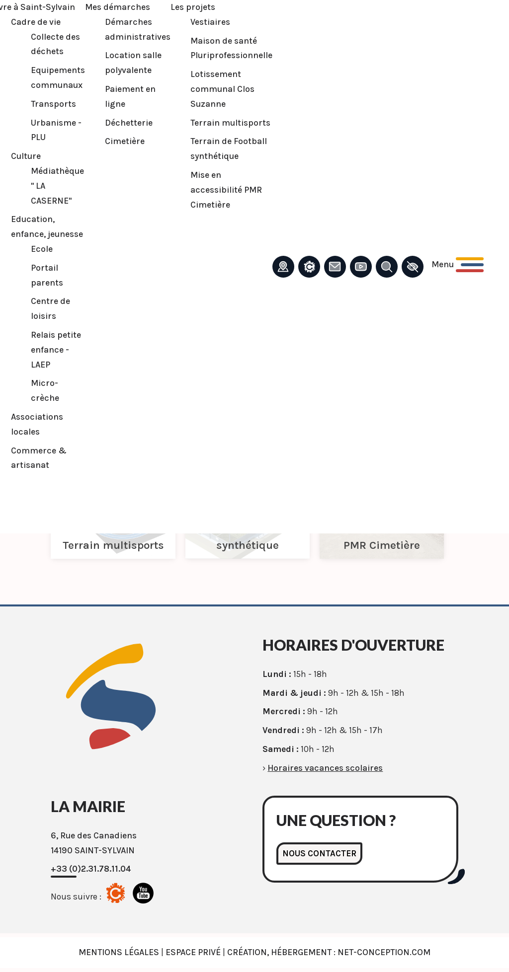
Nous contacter (319, 853)
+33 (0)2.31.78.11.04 (91, 869)
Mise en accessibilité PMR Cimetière (226, 190)
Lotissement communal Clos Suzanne (222, 89)
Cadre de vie (36, 22)
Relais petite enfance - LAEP (56, 350)
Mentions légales (119, 952)
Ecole (42, 249)
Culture (26, 156)
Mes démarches (117, 7)
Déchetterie (129, 123)
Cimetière (125, 141)
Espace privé (193, 952)
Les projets (192, 7)
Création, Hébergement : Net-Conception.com (328, 952)
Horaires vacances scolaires (325, 768)
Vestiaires (210, 22)
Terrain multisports (230, 123)
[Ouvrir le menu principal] (457, 264)
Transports (53, 104)
